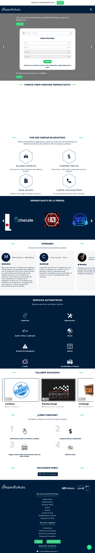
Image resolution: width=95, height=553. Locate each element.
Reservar (60, 2)
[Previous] (3, 47)
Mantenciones (47, 502)
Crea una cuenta (53, 541)
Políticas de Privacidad (47, 531)
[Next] (91, 47)
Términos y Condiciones (47, 533)
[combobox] (47, 43)
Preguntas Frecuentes (47, 536)
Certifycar (46, 404)
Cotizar (19, 76)
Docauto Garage (85, 404)
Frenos (47, 507)
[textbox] (47, 43)
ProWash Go (10, 404)
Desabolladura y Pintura (47, 515)
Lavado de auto (47, 513)
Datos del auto (47, 38)
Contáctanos (47, 528)
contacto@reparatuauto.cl (47, 551)
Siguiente (47, 61)
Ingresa (38, 541)
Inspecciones (47, 499)
